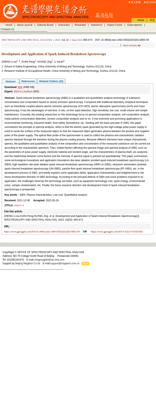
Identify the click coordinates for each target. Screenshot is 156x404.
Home (9, 24)
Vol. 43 (65, 39)
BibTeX (18, 91)
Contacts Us (7, 29)
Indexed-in (96, 24)
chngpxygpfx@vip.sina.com (49, 259)
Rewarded (80, 24)
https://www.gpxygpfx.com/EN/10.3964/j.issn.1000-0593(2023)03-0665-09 (41, 231)
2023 (57, 39)
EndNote (28, 91)
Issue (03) (77, 39)
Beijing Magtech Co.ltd (27, 263)
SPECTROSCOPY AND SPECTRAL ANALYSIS (27, 39)
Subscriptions (134, 24)
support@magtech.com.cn (64, 263)
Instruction (64, 24)
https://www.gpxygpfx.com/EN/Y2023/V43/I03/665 (117, 231)
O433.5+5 (19, 205)
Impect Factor (114, 24)
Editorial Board (45, 24)
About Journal (24, 24)
